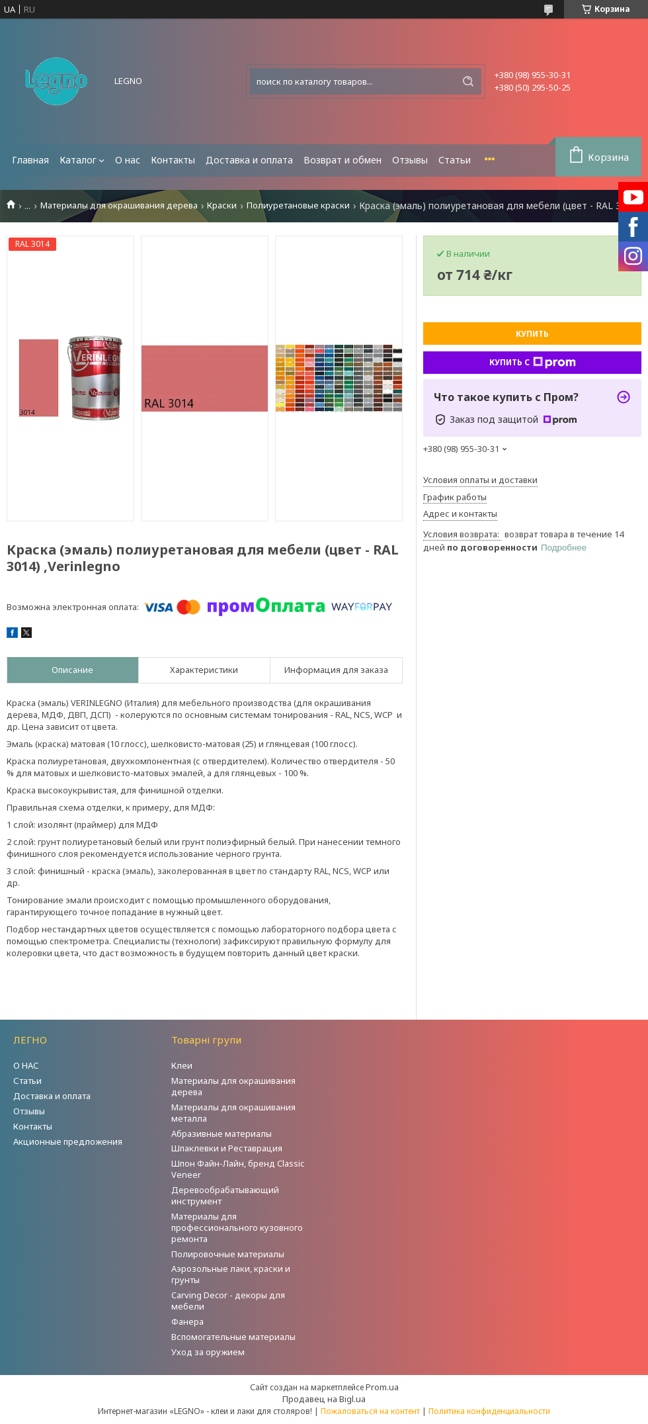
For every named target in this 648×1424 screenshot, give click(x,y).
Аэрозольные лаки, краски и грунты (230, 1274)
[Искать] (468, 81)
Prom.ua (382, 1387)
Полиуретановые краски (298, 205)
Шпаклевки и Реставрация (226, 1148)
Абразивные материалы (221, 1133)
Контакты (173, 160)
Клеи (181, 1065)
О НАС (26, 1065)
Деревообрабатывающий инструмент (225, 1195)
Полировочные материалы (227, 1254)
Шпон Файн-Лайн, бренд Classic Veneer (237, 1168)
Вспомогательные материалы (233, 1337)
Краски (222, 205)
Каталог (78, 160)
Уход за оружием (208, 1352)
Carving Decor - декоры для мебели (228, 1300)
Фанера (187, 1321)
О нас (127, 160)
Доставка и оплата (249, 160)
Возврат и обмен (343, 160)
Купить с (532, 363)
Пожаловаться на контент (370, 1411)
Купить (532, 333)
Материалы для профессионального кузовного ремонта (237, 1227)
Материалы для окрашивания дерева (119, 205)
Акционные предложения (67, 1141)
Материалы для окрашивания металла (233, 1112)
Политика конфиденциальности (489, 1411)
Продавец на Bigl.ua (324, 1399)
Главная (30, 160)
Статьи (454, 160)
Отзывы (410, 160)
